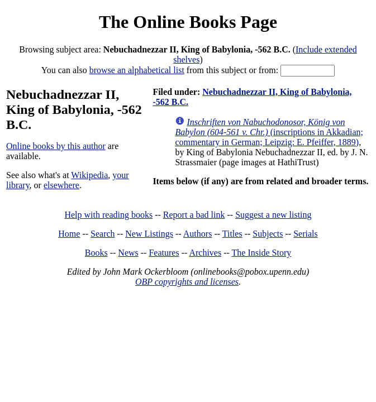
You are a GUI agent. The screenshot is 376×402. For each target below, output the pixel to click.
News (128, 252)
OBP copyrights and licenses (187, 281)
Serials (305, 233)
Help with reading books (108, 214)
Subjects (268, 233)
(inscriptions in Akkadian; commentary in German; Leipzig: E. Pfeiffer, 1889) (269, 132)
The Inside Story (262, 252)
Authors (197, 233)
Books (96, 252)
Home (69, 233)
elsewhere (61, 185)
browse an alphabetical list (136, 70)
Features (164, 252)
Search (103, 233)
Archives (205, 252)
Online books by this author (56, 146)
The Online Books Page (188, 22)
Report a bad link (194, 214)
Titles (232, 233)
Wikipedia (89, 175)
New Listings (149, 233)
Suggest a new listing (273, 214)
